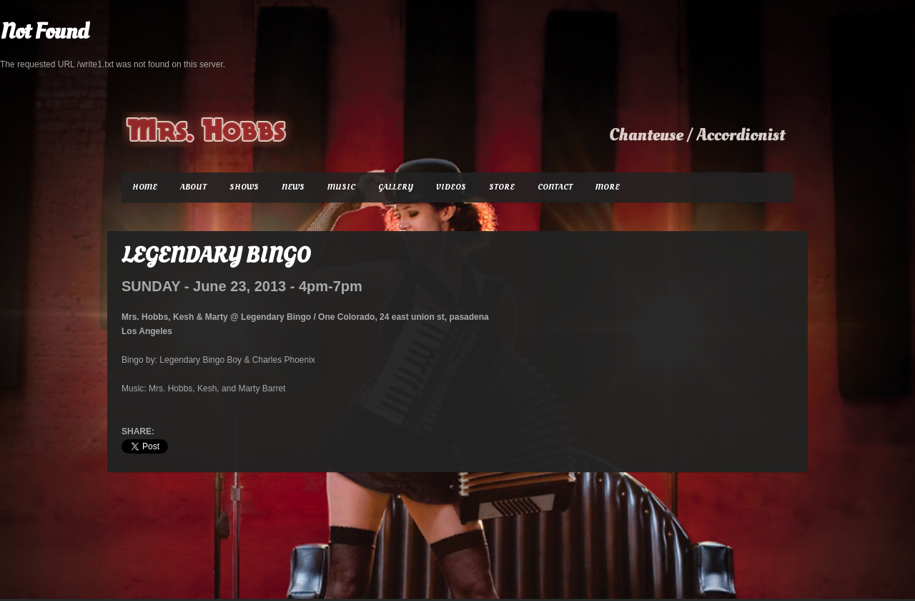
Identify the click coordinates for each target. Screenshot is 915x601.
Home (144, 187)
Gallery (395, 187)
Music (341, 187)
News (293, 187)
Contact (555, 187)
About (193, 187)
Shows (244, 187)
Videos (451, 187)
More (607, 187)
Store (502, 187)
